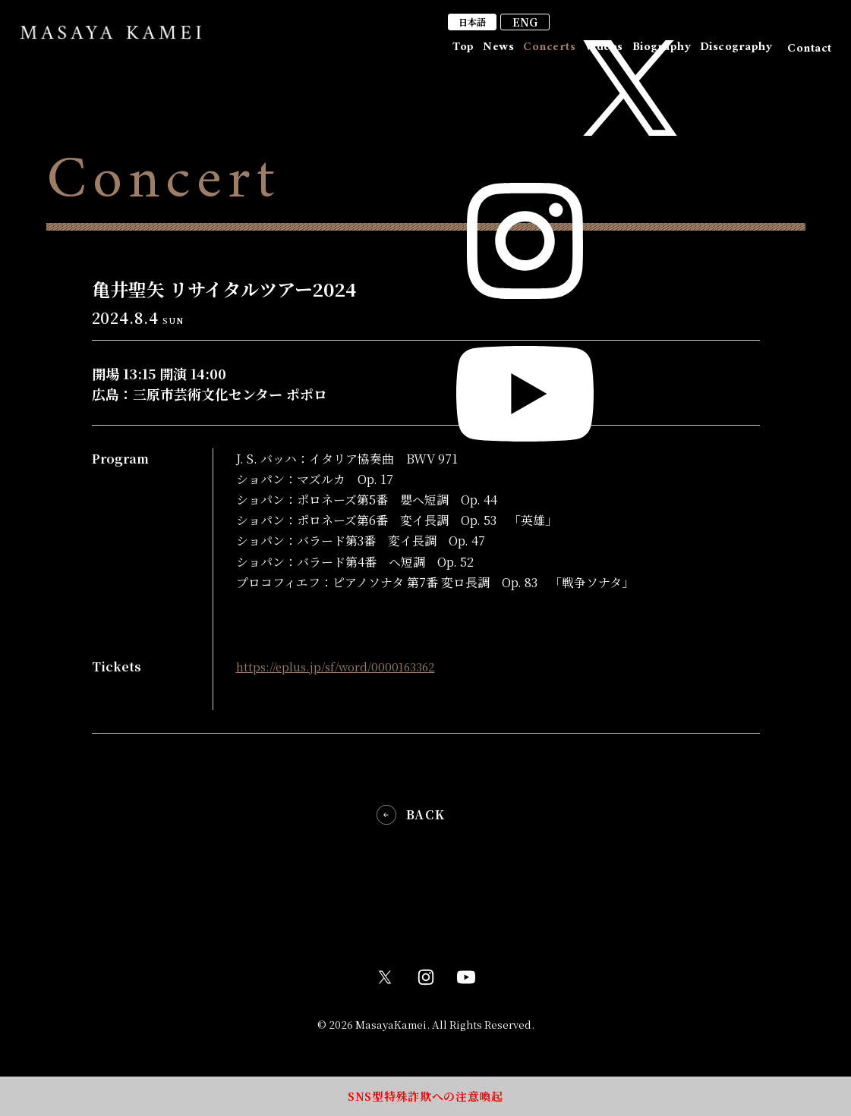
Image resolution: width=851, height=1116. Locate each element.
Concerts (507, 53)
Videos (573, 53)
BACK (425, 812)
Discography (730, 53)
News (443, 53)
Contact (809, 53)
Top (396, 53)
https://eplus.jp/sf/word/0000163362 (341, 666)
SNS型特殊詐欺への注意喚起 (425, 1093)
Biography (643, 53)
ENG (717, 27)
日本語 (662, 26)
